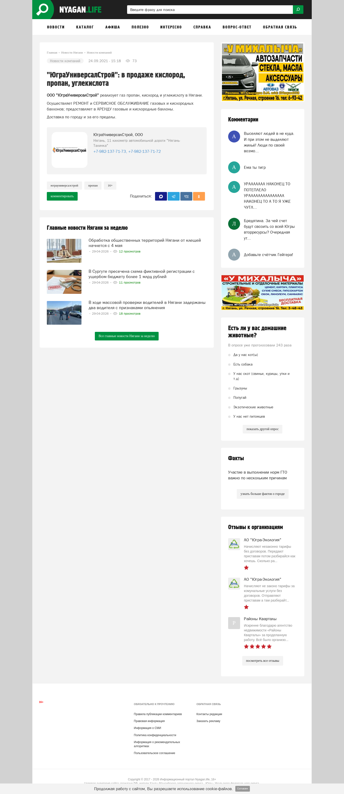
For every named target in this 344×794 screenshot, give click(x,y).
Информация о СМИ (147, 728)
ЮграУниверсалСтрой (64, 185)
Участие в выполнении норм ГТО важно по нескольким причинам (257, 475)
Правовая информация (149, 721)
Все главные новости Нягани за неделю (127, 336)
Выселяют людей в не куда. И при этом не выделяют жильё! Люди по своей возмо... (269, 142)
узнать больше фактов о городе (263, 494)
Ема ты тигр (255, 167)
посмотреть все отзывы (262, 661)
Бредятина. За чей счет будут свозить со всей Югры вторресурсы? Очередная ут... (269, 229)
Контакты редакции (209, 714)
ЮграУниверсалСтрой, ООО (118, 134)
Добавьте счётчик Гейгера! (268, 254)
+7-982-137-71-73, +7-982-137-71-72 (127, 151)
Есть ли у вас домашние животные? (257, 332)
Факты (236, 458)
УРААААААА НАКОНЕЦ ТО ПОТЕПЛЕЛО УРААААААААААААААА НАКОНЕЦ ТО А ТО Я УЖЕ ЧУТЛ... (267, 195)
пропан (93, 185)
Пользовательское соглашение (154, 753)
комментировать (62, 196)
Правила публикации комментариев (158, 714)
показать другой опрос (263, 429)
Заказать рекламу (208, 721)
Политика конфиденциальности (155, 735)
